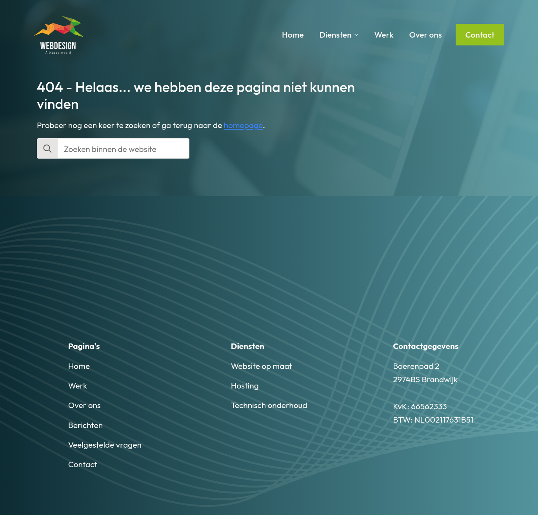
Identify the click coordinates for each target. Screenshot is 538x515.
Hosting (245, 385)
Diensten (336, 34)
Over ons (425, 34)
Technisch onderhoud (269, 405)
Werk (383, 34)
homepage (243, 125)
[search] (47, 149)
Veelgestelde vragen (105, 444)
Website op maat (261, 366)
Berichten (85, 425)
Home (293, 34)
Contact (82, 464)
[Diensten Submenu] (358, 35)
